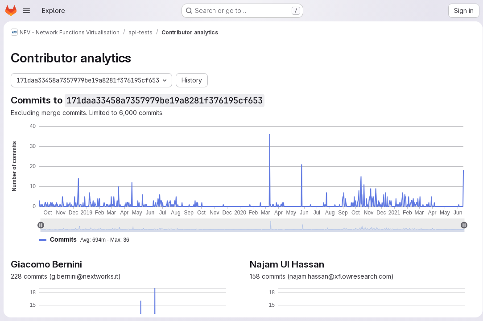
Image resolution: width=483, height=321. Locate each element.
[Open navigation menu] (26, 11)
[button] (87, 239)
